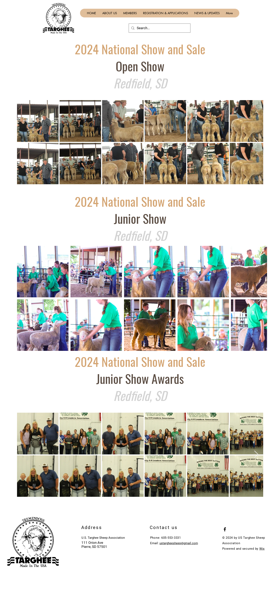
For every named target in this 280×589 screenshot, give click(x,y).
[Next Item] (256, 142)
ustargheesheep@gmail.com (178, 543)
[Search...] (159, 28)
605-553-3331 (171, 538)
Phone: (155, 538)
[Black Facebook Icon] (225, 529)
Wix (262, 548)
